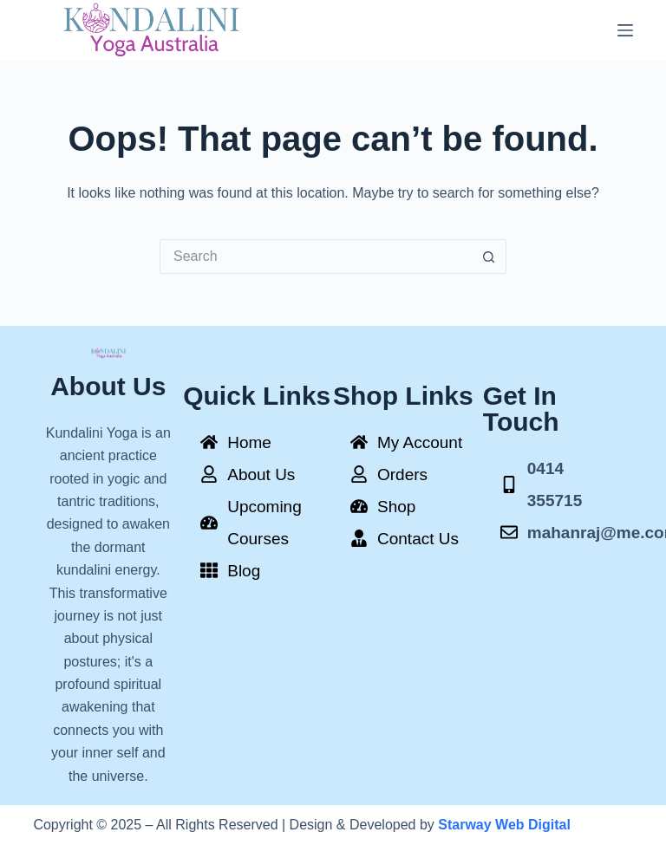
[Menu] (625, 30)
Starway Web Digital (504, 824)
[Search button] (489, 256)
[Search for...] (316, 256)
